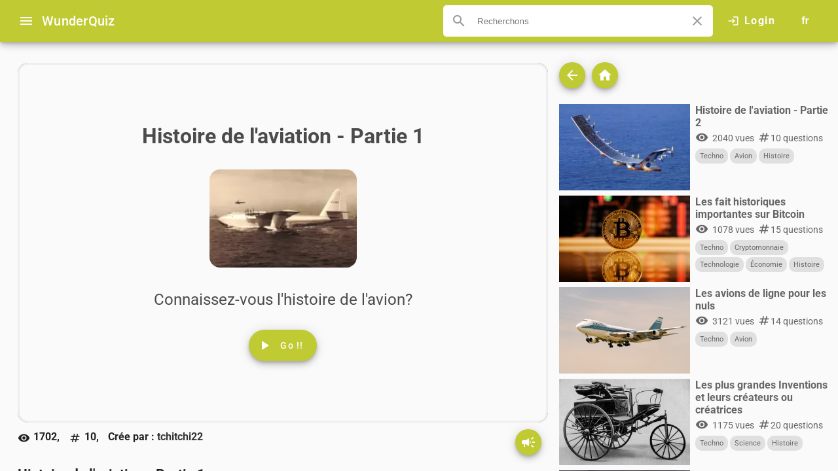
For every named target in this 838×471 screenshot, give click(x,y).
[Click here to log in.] (751, 21)
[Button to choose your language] (805, 21)
